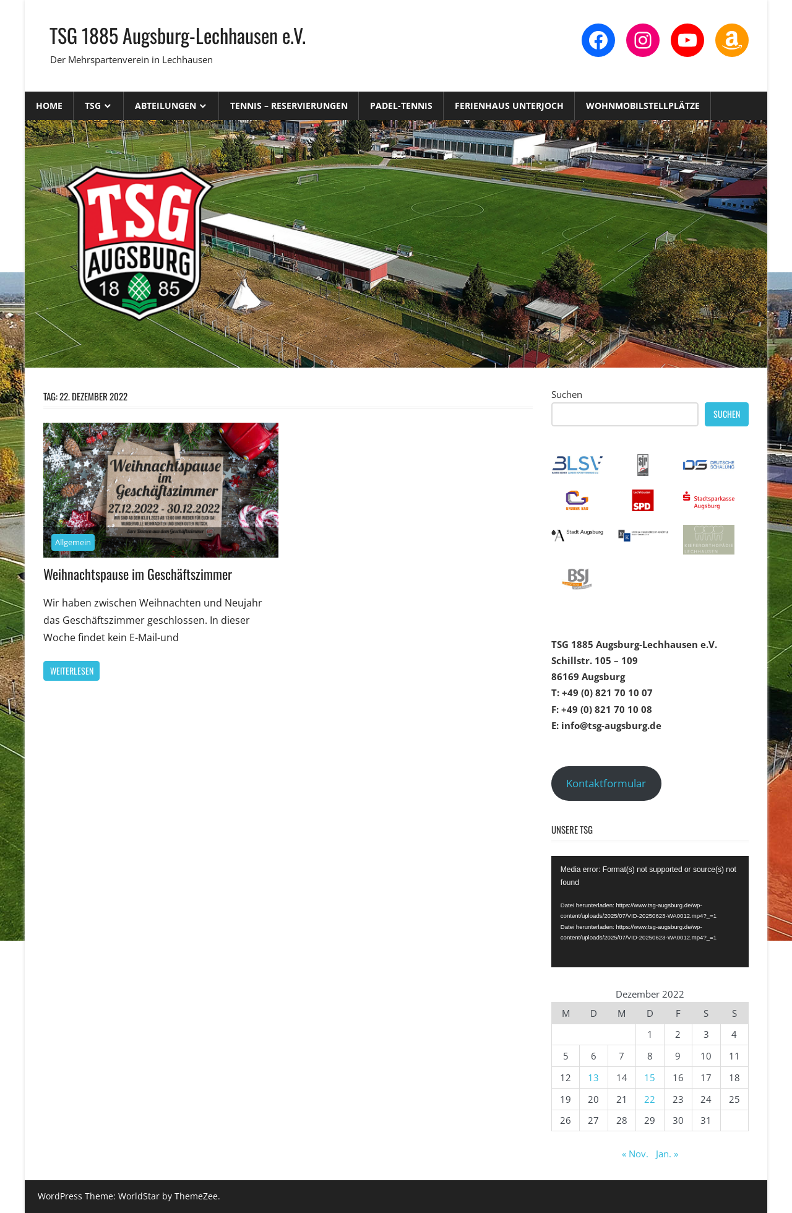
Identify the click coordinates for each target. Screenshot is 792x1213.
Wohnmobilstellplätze (643, 105)
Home (49, 105)
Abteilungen (165, 105)
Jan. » (667, 1153)
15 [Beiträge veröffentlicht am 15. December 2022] (649, 1077)
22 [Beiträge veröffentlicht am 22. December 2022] (649, 1099)
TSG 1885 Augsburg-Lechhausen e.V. (178, 35)
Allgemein (73, 542)
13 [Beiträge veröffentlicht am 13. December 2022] (593, 1077)
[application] (650, 911)
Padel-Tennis (401, 105)
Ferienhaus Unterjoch (509, 105)
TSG (93, 105)
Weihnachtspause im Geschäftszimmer (137, 574)
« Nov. (635, 1153)
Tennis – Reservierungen (289, 105)
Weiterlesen (71, 670)
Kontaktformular (606, 783)
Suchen (566, 394)
